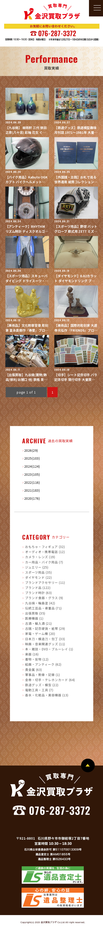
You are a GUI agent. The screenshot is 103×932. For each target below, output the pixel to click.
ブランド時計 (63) (38, 592)
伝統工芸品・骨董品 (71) (43, 608)
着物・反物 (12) (37, 659)
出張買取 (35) (35, 613)
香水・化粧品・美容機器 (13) (47, 695)
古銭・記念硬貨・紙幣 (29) (45, 628)
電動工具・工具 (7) (39, 689)
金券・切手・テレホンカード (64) (50, 679)
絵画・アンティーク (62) (43, 664)
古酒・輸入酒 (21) (38, 623)
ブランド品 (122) (38, 587)
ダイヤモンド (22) (38, 577)
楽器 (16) (32, 654)
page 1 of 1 (26, 392)
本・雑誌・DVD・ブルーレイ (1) (49, 649)
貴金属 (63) (33, 669)
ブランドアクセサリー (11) (45, 582)
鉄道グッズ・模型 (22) (42, 684)
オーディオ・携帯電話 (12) (45, 551)
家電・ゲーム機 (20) (40, 633)
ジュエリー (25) (37, 567)
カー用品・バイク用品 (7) (44, 562)
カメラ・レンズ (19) (40, 557)
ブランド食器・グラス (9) (44, 597)
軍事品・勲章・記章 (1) (42, 674)
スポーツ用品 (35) (38, 572)
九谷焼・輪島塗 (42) (40, 603)
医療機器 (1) (34, 618)
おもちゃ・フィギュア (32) (45, 546)
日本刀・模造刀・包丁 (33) (45, 638)
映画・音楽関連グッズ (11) (45, 643)
